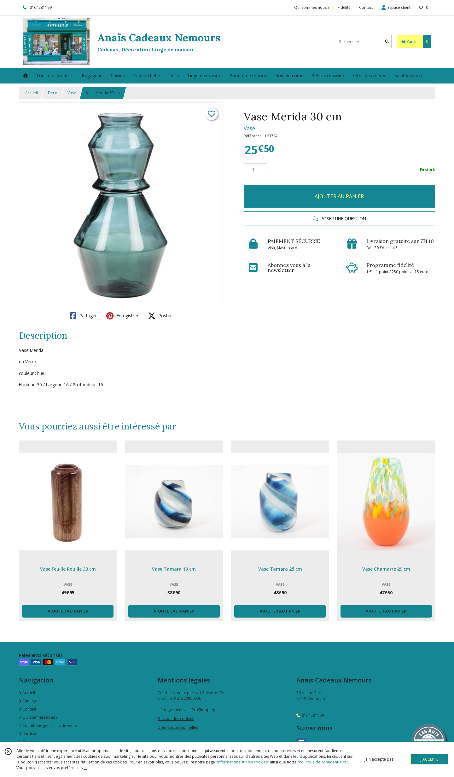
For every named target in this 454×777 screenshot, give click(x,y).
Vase (71, 92)
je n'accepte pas (378, 759)
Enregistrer (122, 315)
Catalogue (30, 701)
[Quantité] (255, 170)
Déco (52, 92)
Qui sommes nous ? (38, 717)
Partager (83, 315)
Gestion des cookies (176, 718)
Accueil (31, 92)
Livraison (28, 733)
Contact (366, 7)
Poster (160, 315)
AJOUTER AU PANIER (339, 196)
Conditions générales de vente (48, 725)
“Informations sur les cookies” (242, 762)
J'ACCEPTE (429, 759)
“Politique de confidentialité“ (323, 762)
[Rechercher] (387, 42)
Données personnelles (178, 727)
